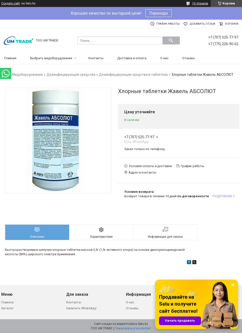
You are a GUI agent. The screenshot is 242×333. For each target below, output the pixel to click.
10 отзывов (200, 3)
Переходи (158, 13)
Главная (10, 58)
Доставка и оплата (131, 58)
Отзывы (188, 58)
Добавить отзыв (202, 23)
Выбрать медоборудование (51, 58)
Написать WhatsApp (81, 308)
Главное (7, 302)
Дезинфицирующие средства (70, 75)
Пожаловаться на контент (133, 328)
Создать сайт (10, 3)
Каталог (7, 308)
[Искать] (171, 40)
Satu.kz (143, 324)
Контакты (95, 58)
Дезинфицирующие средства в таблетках (133, 75)
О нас (164, 58)
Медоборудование (27, 75)
